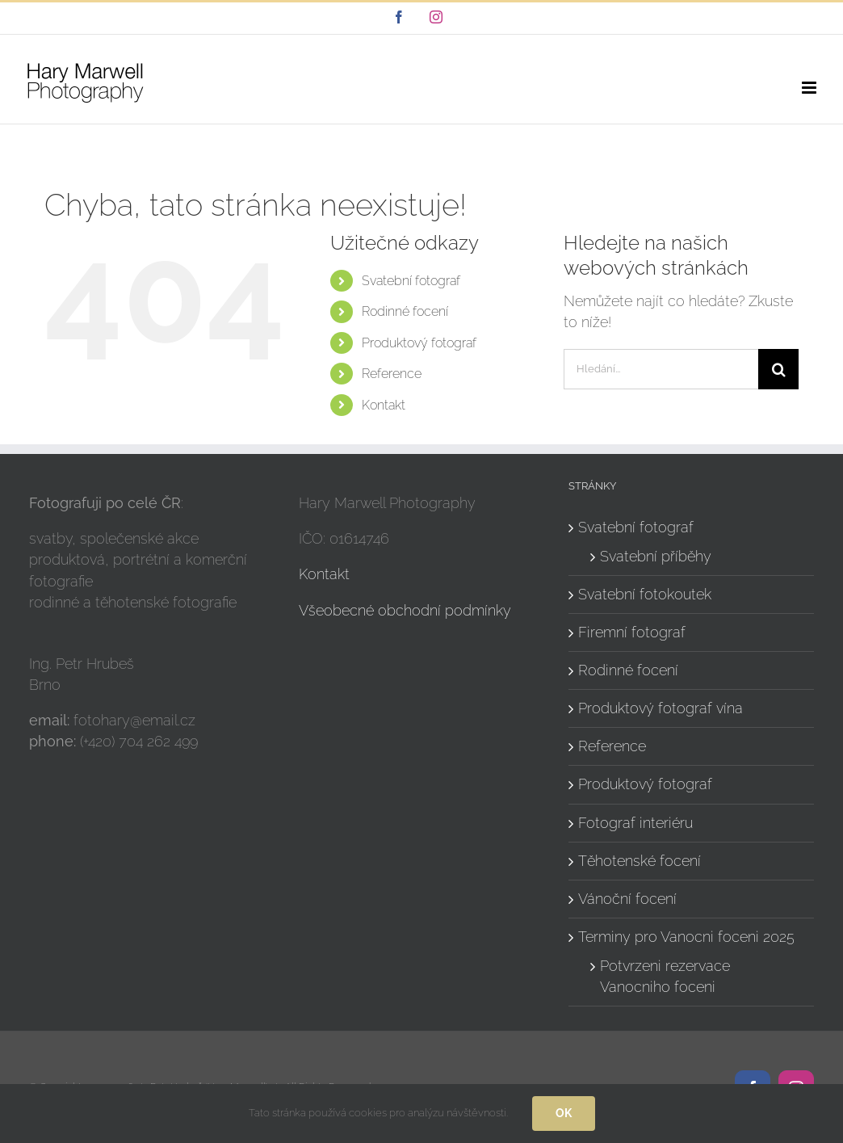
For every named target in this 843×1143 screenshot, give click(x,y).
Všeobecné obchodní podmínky (405, 610)
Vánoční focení (627, 898)
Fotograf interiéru (635, 822)
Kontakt (383, 405)
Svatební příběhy (655, 556)
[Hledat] (778, 369)
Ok (564, 1113)
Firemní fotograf (632, 632)
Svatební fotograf (411, 280)
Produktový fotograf (419, 343)
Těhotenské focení (639, 860)
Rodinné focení (405, 311)
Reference (392, 373)
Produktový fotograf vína (660, 708)
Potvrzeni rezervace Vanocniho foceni (665, 976)
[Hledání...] (661, 369)
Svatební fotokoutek (644, 594)
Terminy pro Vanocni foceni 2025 (686, 936)
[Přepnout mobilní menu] (810, 87)
